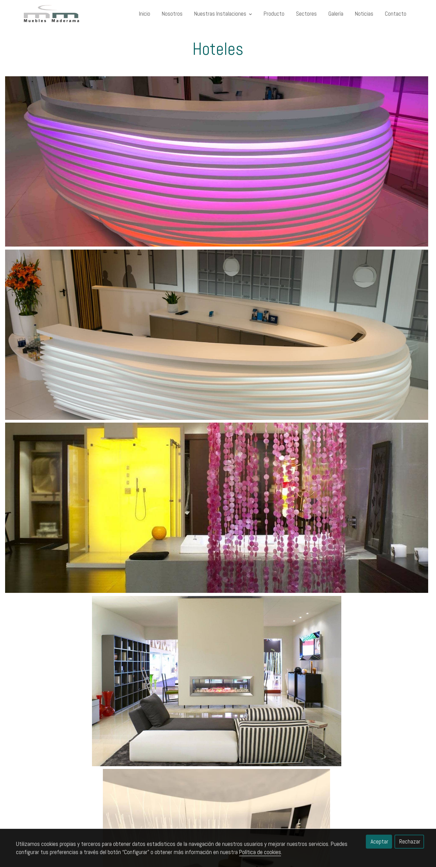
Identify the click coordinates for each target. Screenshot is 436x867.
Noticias (364, 13)
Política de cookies (260, 852)
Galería (335, 13)
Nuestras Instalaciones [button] (223, 13)
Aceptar (379, 841)
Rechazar (409, 841)
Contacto (395, 13)
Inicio (144, 13)
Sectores (306, 13)
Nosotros (172, 13)
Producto (274, 13)
